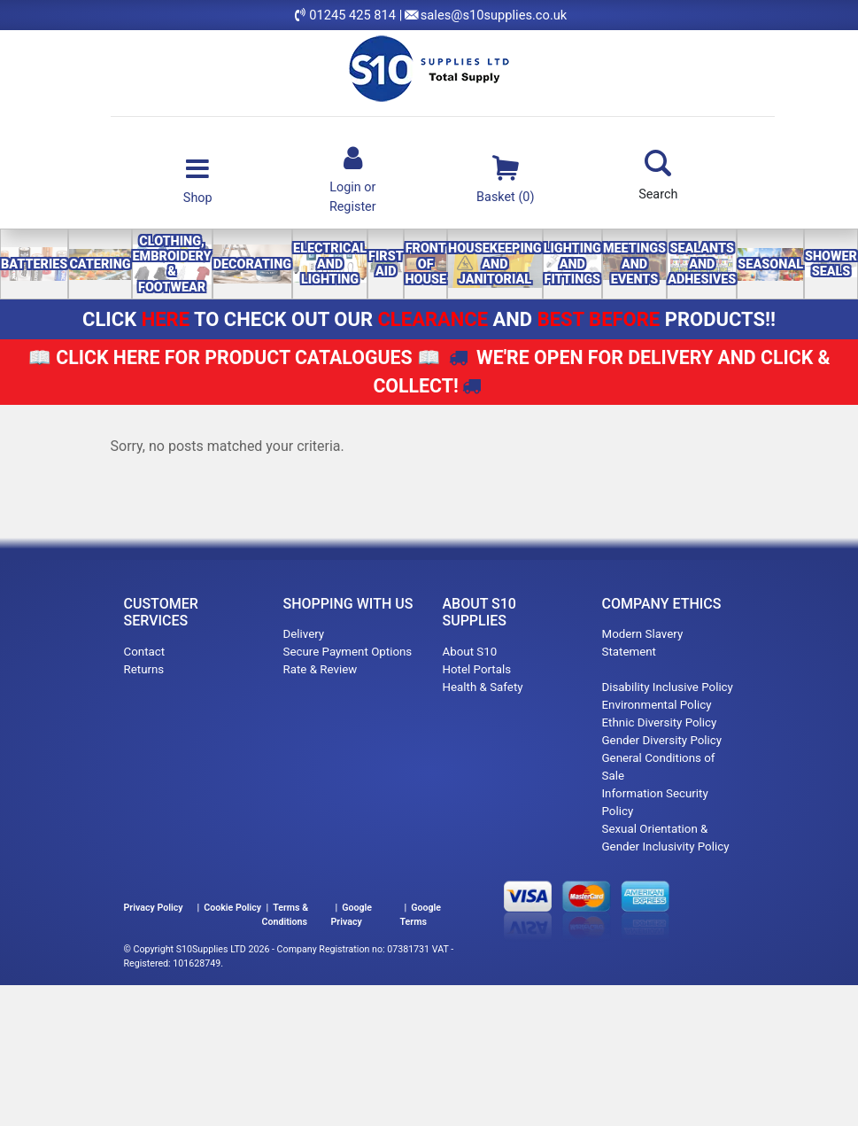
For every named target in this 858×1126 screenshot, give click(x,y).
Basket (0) (505, 178)
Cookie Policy (232, 907)
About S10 (470, 651)
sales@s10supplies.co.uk (494, 15)
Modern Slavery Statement (643, 651)
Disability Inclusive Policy (667, 687)
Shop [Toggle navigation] (197, 179)
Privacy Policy (153, 907)
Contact (145, 651)
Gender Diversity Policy (662, 740)
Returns (144, 669)
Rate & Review (320, 669)
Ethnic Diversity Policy (659, 722)
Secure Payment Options (348, 651)
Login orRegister (352, 178)
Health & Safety (483, 687)
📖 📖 (233, 357)
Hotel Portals (477, 669)
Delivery (304, 634)
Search (658, 176)
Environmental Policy (657, 704)
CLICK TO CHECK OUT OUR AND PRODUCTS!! (429, 319)
